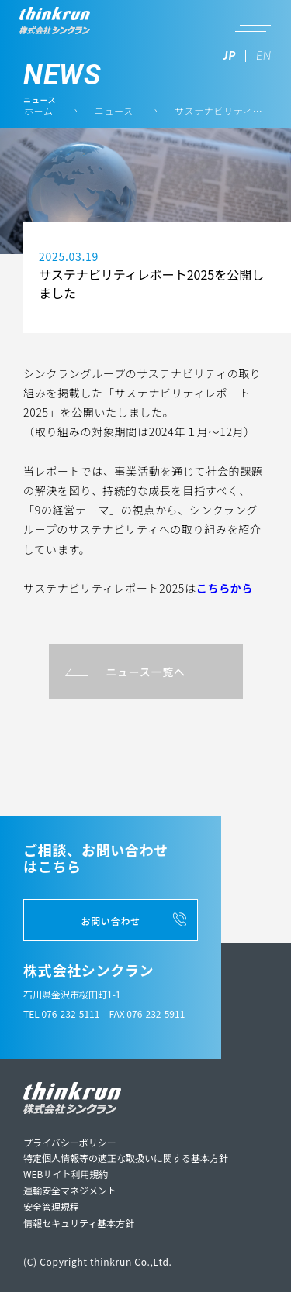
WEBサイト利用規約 (66, 1173)
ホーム (39, 110)
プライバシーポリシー (69, 1142)
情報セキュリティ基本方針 (78, 1222)
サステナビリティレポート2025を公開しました (220, 111)
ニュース (114, 110)
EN (264, 55)
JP (229, 55)
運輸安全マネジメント (69, 1190)
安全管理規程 (51, 1206)
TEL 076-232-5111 (61, 1013)
